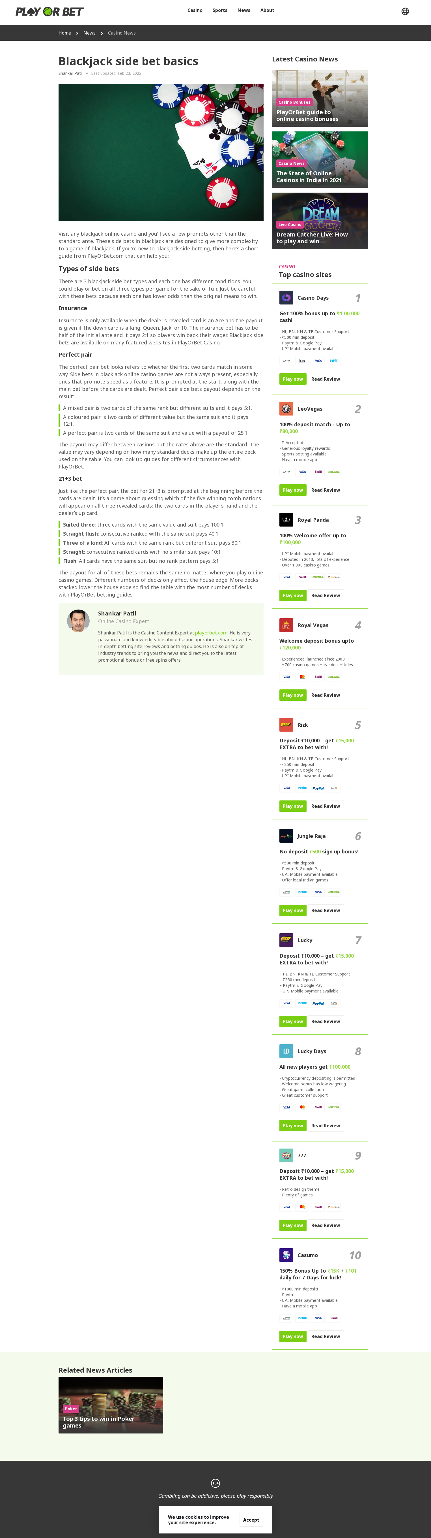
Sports (220, 10)
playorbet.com (211, 632)
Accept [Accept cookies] (251, 1520)
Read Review (325, 379)
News (244, 10)
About (267, 10)
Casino (195, 10)
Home (65, 33)
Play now (293, 379)
